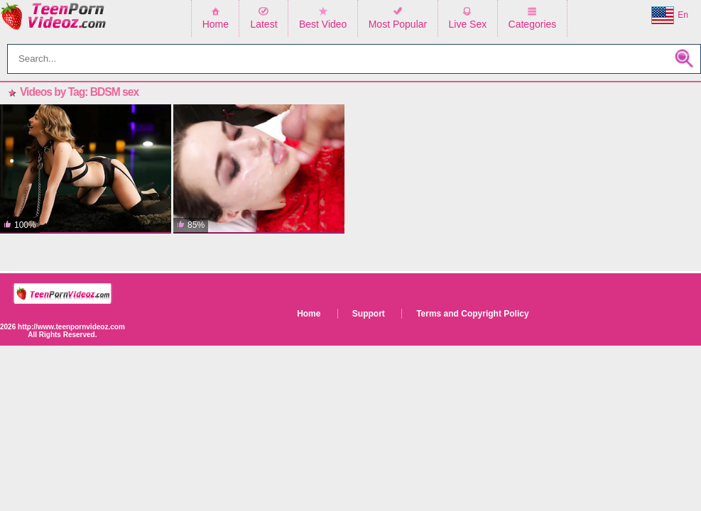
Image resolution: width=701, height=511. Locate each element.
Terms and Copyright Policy (472, 314)
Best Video (323, 24)
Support (368, 314)
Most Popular (398, 24)
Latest (263, 24)
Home (215, 24)
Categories (533, 24)
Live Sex (468, 24)
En (669, 15)
